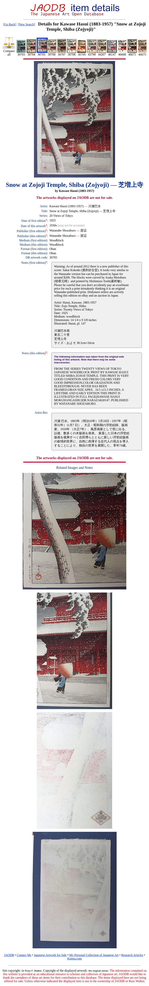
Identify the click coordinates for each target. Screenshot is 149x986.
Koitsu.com (74, 958)
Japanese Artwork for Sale (50, 955)
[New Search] (26, 24)
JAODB (9, 955)
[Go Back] (9, 24)
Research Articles (132, 955)
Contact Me (24, 955)
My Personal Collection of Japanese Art (94, 955)
